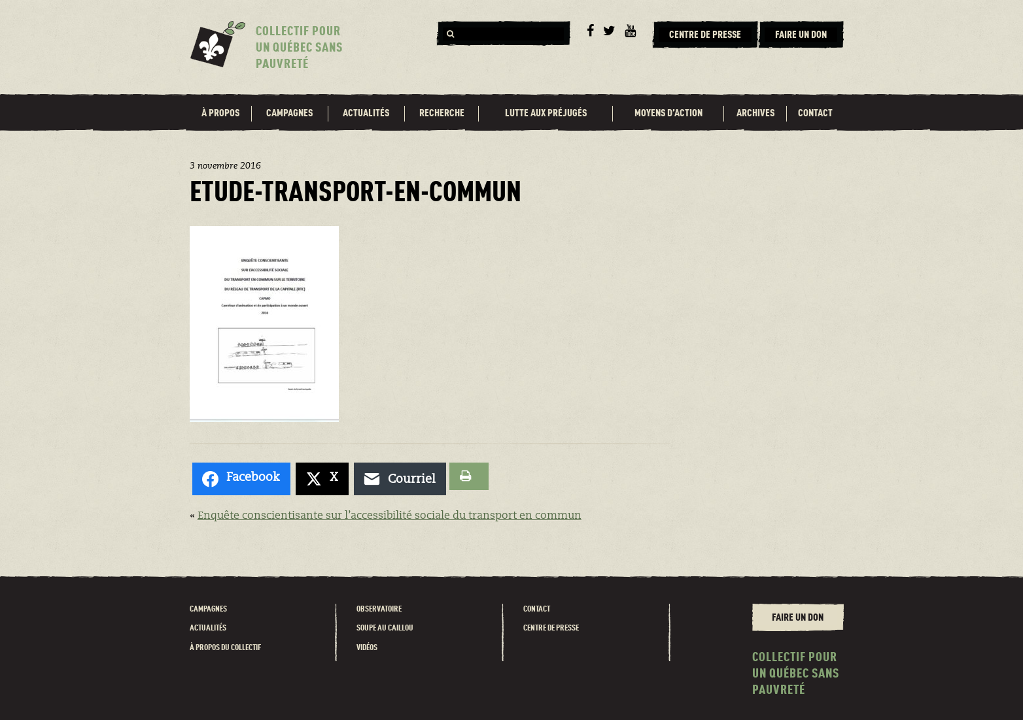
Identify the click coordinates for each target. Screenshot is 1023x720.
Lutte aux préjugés (546, 113)
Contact (815, 113)
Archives (755, 113)
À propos (220, 113)
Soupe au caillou (384, 628)
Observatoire (379, 609)
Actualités (366, 113)
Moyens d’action (668, 113)
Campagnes (289, 113)
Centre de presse (551, 628)
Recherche (441, 113)
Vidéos (366, 648)
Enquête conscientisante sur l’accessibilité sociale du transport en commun (389, 516)
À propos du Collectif (225, 648)
